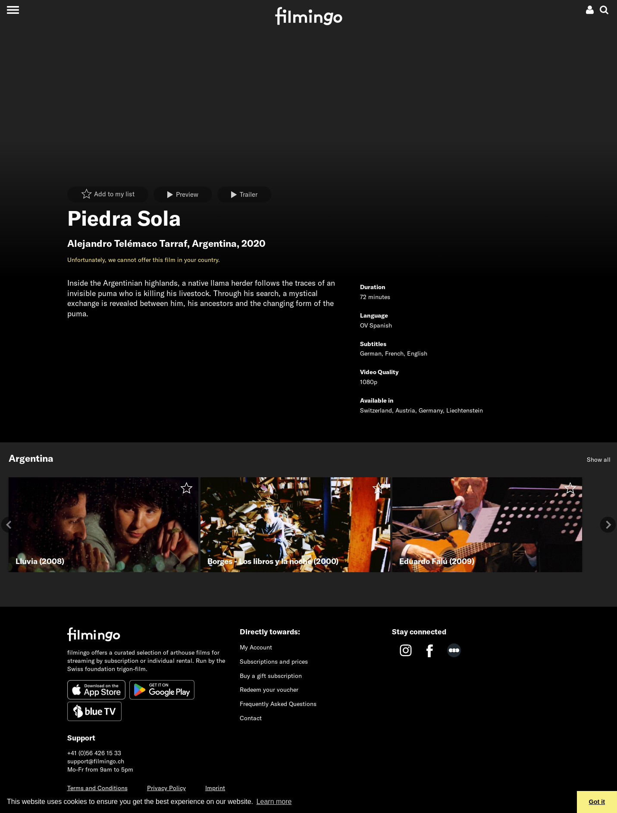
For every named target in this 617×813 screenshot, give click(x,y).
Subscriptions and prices (274, 661)
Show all (599, 459)
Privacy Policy (166, 788)
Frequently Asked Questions (278, 704)
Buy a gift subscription (271, 676)
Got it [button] (597, 801)
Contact (251, 718)
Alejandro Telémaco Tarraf (127, 243)
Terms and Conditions (97, 788)
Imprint (215, 788)
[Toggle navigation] (12, 9)
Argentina (214, 243)
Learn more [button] (274, 801)
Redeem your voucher (269, 689)
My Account (256, 647)
